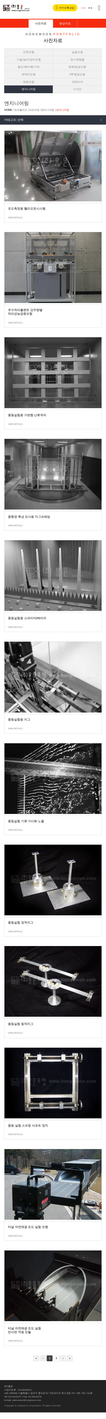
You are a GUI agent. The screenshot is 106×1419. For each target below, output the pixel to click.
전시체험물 (77, 59)
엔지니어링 (29, 89)
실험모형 (77, 52)
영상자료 (65, 23)
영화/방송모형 (77, 67)
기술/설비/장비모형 (29, 59)
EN (90, 8)
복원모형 (28, 82)
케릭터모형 (29, 74)
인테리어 (77, 82)
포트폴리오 (20, 109)
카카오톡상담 (67, 7)
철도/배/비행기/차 (29, 67)
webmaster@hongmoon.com (26, 1400)
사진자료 (40, 23)
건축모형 (28, 52)
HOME (8, 109)
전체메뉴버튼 (99, 8)
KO (84, 8)
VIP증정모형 (77, 74)
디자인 (77, 89)
